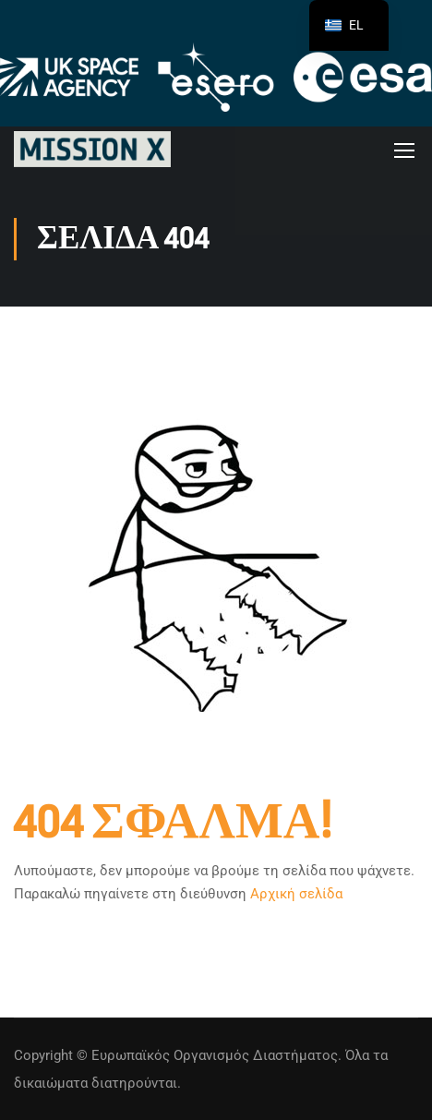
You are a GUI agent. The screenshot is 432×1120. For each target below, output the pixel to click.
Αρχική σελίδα (296, 893)
